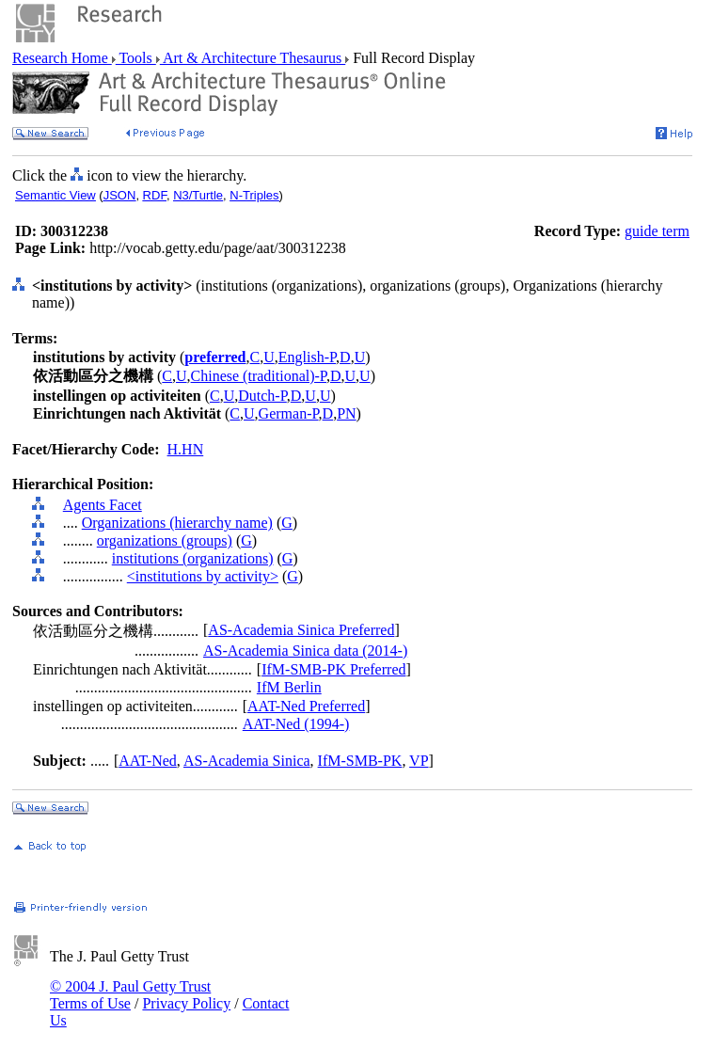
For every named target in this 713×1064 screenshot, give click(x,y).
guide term (657, 231)
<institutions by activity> (202, 576)
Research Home (62, 58)
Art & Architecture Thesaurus (252, 58)
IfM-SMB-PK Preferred (333, 669)
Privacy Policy (186, 1003)
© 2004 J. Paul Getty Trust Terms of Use (130, 994)
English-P (307, 357)
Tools (136, 58)
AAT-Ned (148, 761)
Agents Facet (102, 505)
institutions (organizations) (193, 558)
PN (346, 413)
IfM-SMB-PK (360, 761)
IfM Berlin (289, 687)
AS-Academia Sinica (246, 761)
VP (418, 761)
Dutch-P (262, 396)
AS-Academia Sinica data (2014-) (305, 651)
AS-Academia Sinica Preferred (301, 630)
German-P (289, 413)
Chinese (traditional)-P (258, 376)
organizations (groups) (164, 540)
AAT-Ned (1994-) (296, 724)
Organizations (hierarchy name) (177, 523)
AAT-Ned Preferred (306, 706)
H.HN (185, 449)
